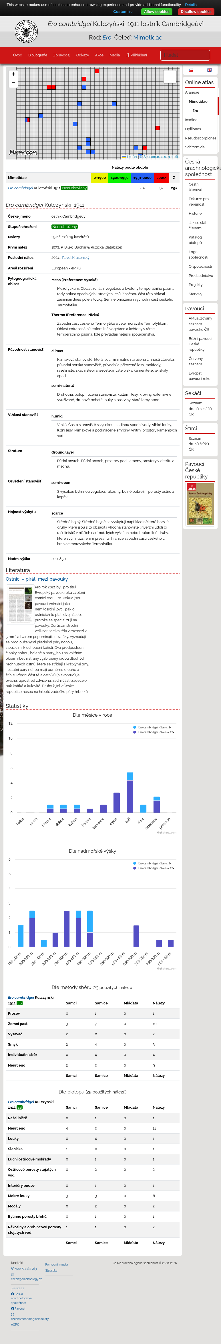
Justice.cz (17, 1288)
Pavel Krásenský (75, 257)
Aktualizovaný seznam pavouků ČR (200, 323)
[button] (49, 87)
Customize (122, 11)
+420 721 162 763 (25, 1268)
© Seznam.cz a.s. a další (159, 157)
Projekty (195, 285)
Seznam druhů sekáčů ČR (200, 408)
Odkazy (82, 55)
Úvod (17, 55)
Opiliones (193, 129)
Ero (195, 111)
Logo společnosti (198, 254)
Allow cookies (157, 11)
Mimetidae (147, 37)
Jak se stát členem (197, 225)
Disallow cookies (196, 11)
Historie (195, 213)
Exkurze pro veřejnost (199, 201)
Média (114, 55)
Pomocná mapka (56, 1264)
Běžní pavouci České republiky (200, 344)
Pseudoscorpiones (200, 138)
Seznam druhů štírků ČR (199, 444)
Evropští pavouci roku (199, 376)
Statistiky (51, 1270)
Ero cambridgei (21, 997)
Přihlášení (138, 55)
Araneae (192, 92)
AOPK (15, 1324)
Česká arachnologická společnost (21, 1298)
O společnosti (200, 266)
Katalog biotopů (195, 240)
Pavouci (19, 1308)
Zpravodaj (61, 55)
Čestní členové (195, 187)
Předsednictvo (201, 275)
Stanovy (195, 294)
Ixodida (191, 120)
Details (191, 5)
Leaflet (129, 157)
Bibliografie (37, 55)
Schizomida (195, 147)
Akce (99, 55)
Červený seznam (196, 361)
